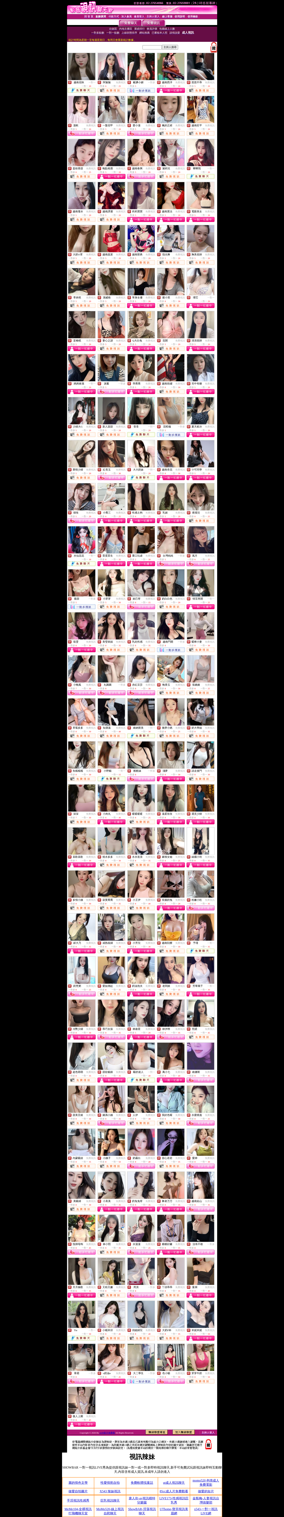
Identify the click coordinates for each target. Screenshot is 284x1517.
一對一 (92, 82)
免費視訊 (120, 82)
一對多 (151, 82)
